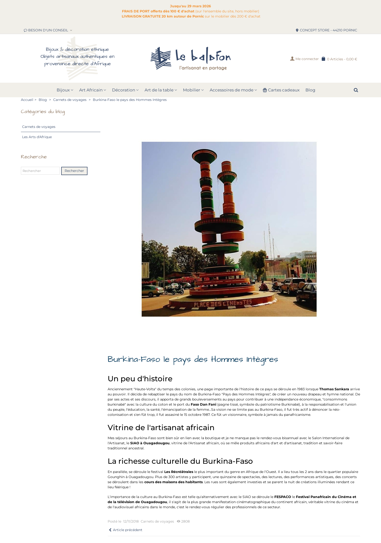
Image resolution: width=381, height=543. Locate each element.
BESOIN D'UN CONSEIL (46, 30)
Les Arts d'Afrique (37, 137)
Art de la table (159, 90)
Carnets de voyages (38, 127)
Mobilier (191, 90)
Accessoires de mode (231, 90)
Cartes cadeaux (281, 90)
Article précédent (125, 530)
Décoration (123, 90)
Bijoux (63, 90)
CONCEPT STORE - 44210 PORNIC (326, 30)
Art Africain (91, 90)
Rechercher (74, 171)
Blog (310, 90)
